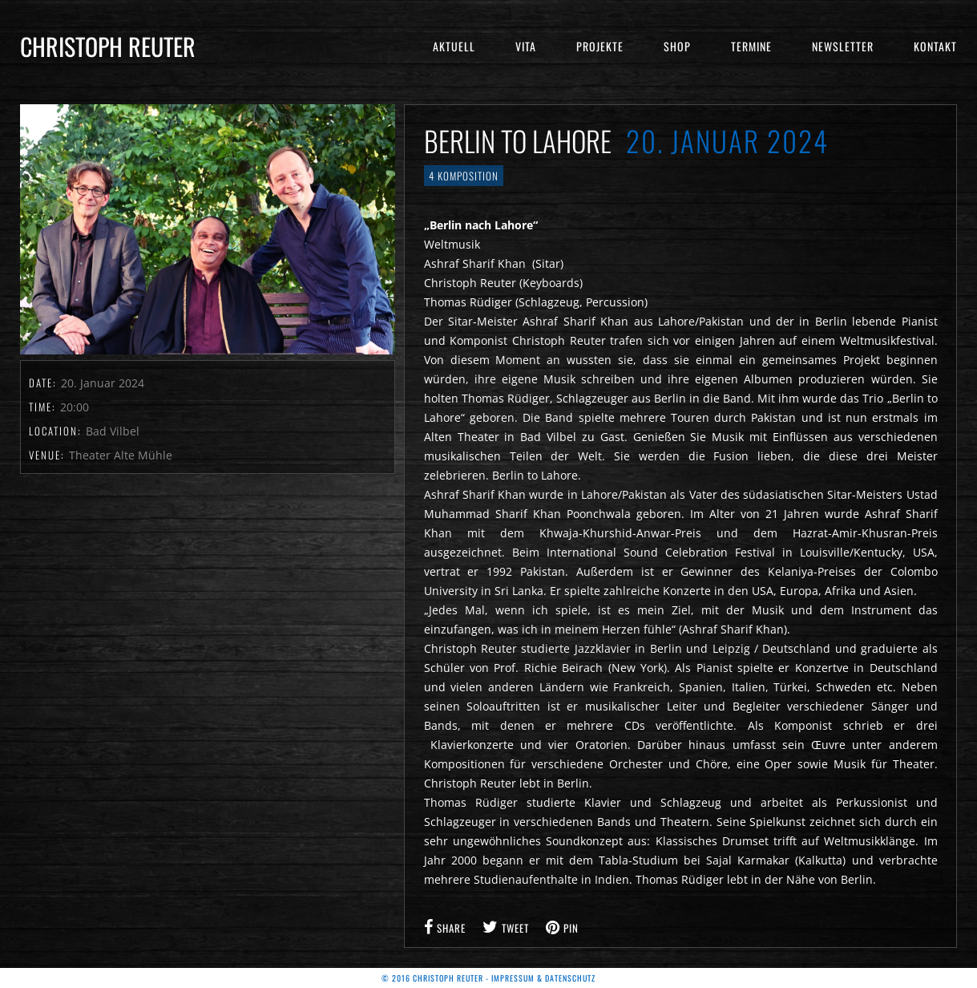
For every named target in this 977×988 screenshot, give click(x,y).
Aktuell (454, 46)
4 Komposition (464, 176)
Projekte (600, 46)
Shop (677, 46)
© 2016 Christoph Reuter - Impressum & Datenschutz (488, 978)
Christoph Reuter (108, 46)
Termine (751, 46)
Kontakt (935, 46)
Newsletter (843, 46)
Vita (525, 46)
